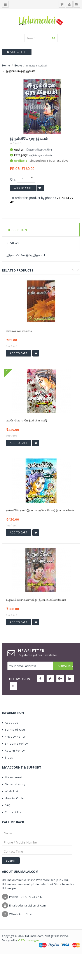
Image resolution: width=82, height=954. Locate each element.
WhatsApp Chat (21, 914)
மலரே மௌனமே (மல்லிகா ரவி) (26, 420)
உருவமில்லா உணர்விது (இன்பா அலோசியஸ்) (36, 600)
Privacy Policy (14, 736)
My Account (12, 777)
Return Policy (13, 750)
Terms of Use (13, 730)
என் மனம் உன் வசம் (19, 331)
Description (17, 230)
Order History (14, 784)
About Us (10, 723)
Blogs (7, 757)
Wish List (10, 791)
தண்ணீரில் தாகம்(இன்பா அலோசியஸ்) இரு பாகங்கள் (40, 510)
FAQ (6, 805)
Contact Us (11, 812)
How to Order (13, 798)
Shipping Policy (15, 743)
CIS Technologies (28, 940)
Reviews (13, 243)
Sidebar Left (17, 52)
